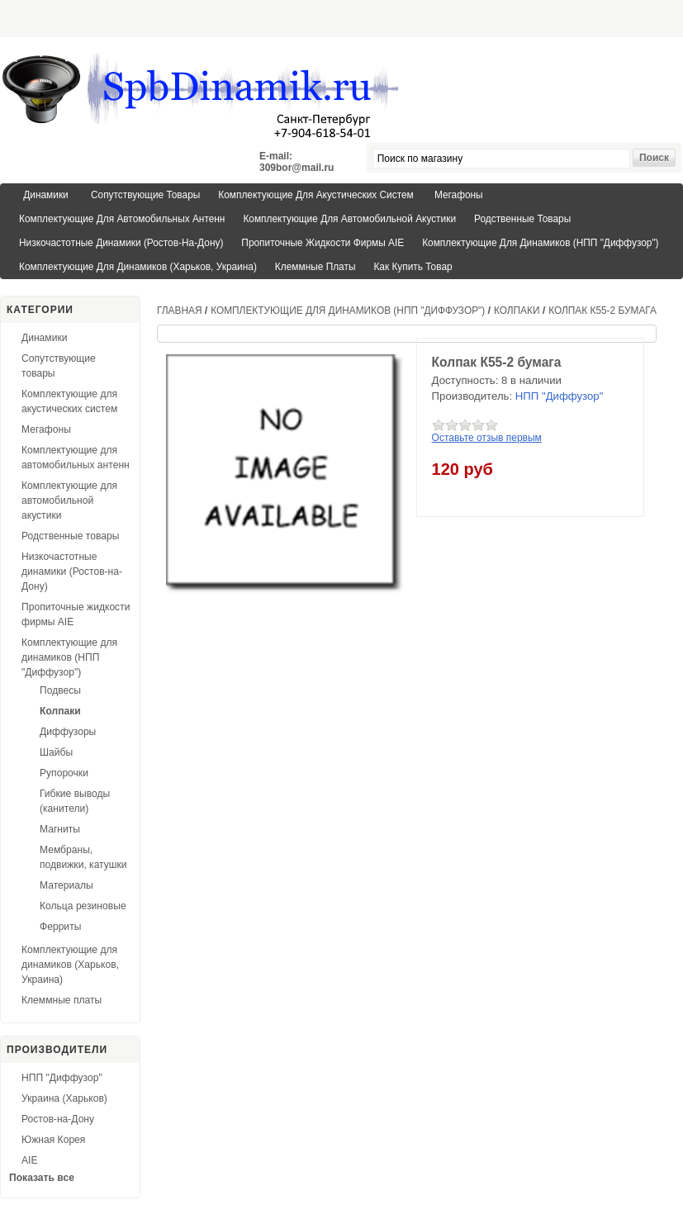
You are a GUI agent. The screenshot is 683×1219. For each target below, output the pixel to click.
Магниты (60, 829)
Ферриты (60, 926)
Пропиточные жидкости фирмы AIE (322, 243)
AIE (29, 1160)
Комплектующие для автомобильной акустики (349, 219)
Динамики (45, 195)
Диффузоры (68, 732)
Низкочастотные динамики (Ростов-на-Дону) (121, 243)
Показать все (41, 1177)
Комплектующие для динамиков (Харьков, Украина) (138, 267)
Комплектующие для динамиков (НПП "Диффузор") (540, 243)
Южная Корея (53, 1139)
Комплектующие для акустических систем (315, 195)
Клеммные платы (315, 267)
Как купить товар (412, 267)
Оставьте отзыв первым (487, 437)
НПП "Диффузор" (61, 1078)
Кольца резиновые (83, 906)
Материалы (66, 885)
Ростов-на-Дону (57, 1119)
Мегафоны (458, 195)
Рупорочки (64, 773)
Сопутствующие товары (145, 195)
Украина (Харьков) (64, 1098)
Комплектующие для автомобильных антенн (122, 219)
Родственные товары (522, 219)
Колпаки (60, 711)
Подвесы (60, 690)
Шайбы (56, 752)
